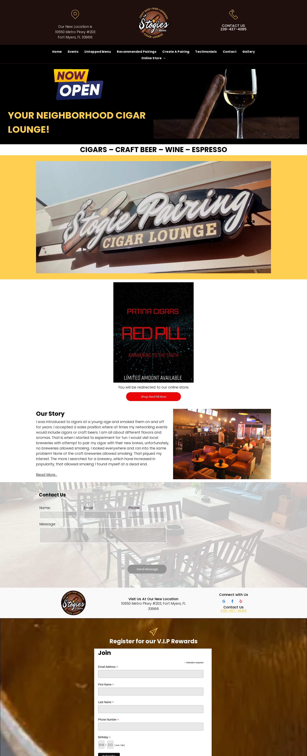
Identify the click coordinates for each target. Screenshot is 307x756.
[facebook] (232, 602)
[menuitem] (57, 51)
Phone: (134, 507)
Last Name (106, 702)
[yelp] (240, 602)
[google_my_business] (224, 602)
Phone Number (108, 720)
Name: (45, 507)
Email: (89, 507)
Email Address (108, 667)
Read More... (46, 474)
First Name (106, 684)
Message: (47, 524)
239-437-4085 (233, 610)
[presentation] (69, 553)
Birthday (104, 737)
